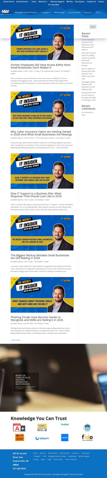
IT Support (45, 12)
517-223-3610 (53, 5)
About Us (42, 2)
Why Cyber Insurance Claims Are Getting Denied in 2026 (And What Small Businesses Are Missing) (41, 133)
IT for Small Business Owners (50, 71)
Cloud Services (74, 12)
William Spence (18, 71)
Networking (59, 12)
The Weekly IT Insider (63, 138)
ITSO (97, 12)
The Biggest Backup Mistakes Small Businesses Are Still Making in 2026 (40, 256)
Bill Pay (70, 2)
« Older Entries (15, 340)
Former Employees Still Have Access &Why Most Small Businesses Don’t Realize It (40, 66)
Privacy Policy (58, 459)
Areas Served (21, 2)
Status (101, 2)
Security (87, 12)
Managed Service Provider (25, 12)
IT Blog (36, 71)
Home (35, 453)
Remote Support (57, 2)
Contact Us (91, 2)
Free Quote (79, 2)
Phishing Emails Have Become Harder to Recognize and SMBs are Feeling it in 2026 (37, 318)
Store (34, 2)
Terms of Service (70, 459)
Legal (49, 459)
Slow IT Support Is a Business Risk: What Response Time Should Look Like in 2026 (36, 195)
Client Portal (8, 2)
